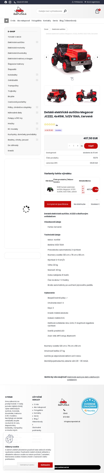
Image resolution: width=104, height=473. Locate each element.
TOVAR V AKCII (14, 37)
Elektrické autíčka (16, 42)
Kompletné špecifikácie (57, 204)
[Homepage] (6, 20)
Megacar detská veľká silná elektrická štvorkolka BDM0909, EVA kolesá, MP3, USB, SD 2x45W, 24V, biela (29, 210)
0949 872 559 (22, 2)
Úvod (46, 29)
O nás (12, 20)
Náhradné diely (15, 112)
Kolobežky (12, 75)
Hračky (11, 123)
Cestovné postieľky (17, 102)
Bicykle (11, 96)
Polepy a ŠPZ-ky (15, 118)
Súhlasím (45, 465)
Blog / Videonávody (68, 20)
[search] (65, 11)
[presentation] (46, 57)
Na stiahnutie (79, 204)
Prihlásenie (78, 2)
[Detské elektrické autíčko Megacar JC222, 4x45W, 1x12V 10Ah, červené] (72, 57)
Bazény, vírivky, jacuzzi (18, 139)
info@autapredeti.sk (72, 421)
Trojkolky (12, 91)
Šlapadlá (12, 69)
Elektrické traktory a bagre (20, 58)
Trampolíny (13, 85)
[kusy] (73, 146)
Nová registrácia (93, 2)
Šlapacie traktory (16, 64)
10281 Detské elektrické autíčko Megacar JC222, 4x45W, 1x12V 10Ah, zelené (67, 189)
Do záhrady (13, 145)
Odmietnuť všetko (27, 465)
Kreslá (11, 150)
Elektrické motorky (16, 47)
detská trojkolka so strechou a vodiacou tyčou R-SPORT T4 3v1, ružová (28, 235)
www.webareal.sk (61, 467)
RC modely (13, 129)
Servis (55, 20)
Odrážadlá (13, 80)
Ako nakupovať (23, 20)
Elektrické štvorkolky (17, 53)
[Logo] (20, 11)
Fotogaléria (36, 20)
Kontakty (47, 20)
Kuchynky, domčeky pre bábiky (22, 134)
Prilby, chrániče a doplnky (19, 107)
